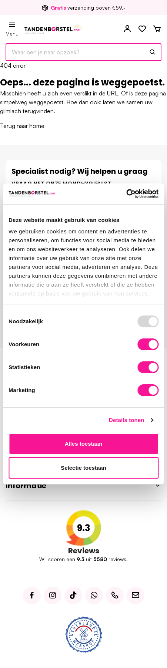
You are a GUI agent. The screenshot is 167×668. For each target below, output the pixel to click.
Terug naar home (22, 125)
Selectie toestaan (83, 468)
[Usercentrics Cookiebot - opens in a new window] (126, 194)
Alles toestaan (84, 444)
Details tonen (126, 420)
